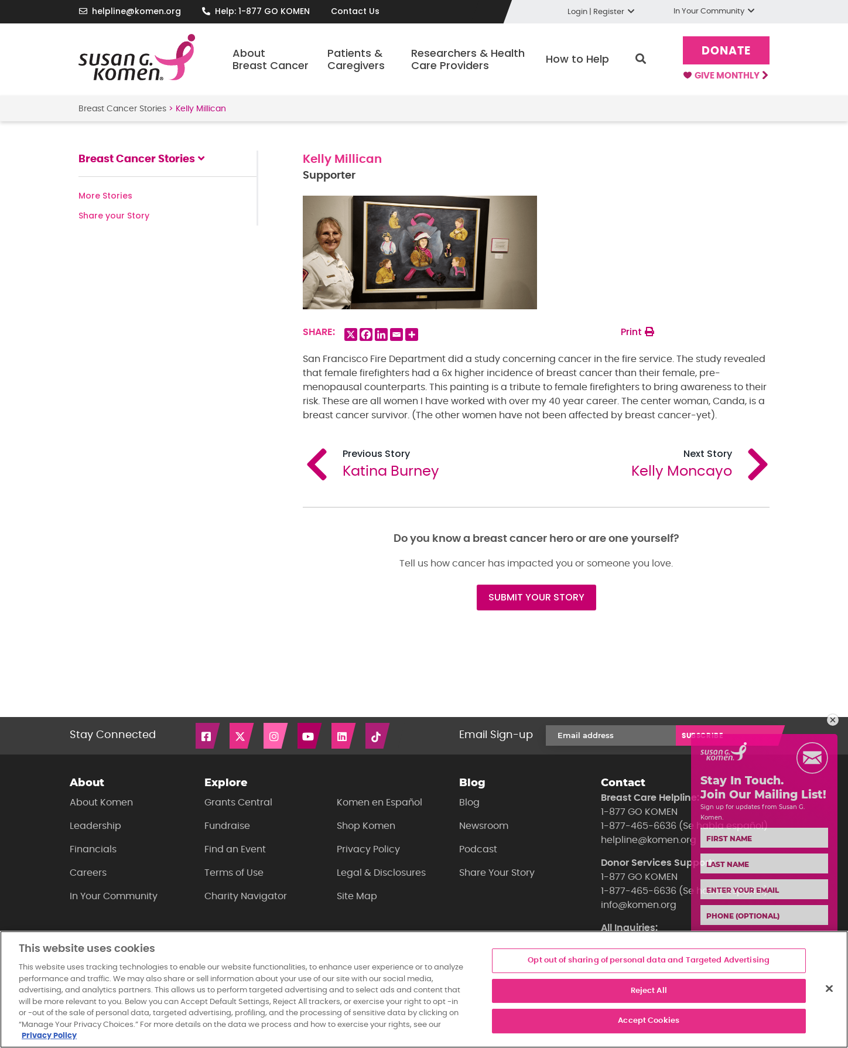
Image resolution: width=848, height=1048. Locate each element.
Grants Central (238, 802)
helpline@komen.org (136, 11)
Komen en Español (379, 802)
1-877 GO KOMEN (639, 812)
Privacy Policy (368, 849)
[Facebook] (366, 334)
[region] (424, 989)
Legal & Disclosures (381, 873)
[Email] (396, 334)
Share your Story (113, 215)
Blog (469, 802)
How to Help (577, 59)
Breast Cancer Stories (122, 109)
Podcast (478, 849)
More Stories (105, 196)
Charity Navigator (245, 896)
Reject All (649, 991)
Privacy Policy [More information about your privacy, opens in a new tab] (49, 1036)
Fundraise (227, 826)
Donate (726, 51)
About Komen (101, 802)
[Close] (829, 989)
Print (637, 332)
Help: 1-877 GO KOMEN (262, 11)
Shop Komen (366, 826)
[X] (350, 334)
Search (640, 59)
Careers (88, 873)
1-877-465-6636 (638, 826)
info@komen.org (638, 905)
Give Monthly (725, 76)
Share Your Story (497, 873)
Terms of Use (234, 873)
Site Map (357, 896)
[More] (411, 334)
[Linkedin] (381, 334)
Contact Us (355, 11)
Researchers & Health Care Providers (468, 59)
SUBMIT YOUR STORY (536, 597)
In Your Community (114, 896)
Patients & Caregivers (356, 59)
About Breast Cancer (270, 59)
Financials (93, 849)
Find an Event (235, 849)
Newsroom (483, 826)
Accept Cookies (648, 1021)
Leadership (95, 826)
